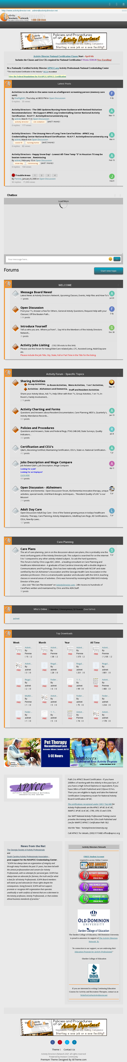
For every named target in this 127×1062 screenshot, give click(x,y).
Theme (56, 1048)
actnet (18, 118)
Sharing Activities (32, 380)
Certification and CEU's (36, 446)
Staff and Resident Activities (84, 389)
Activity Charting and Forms (40, 408)
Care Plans (27, 548)
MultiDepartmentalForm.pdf (28, 695)
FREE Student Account (94, 856)
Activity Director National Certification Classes (55, 56)
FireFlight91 (20, 98)
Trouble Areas (23, 175)
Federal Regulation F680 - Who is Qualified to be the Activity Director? (29, 711)
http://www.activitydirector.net (16, 10)
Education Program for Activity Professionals (93, 951)
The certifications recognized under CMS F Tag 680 (90, 803)
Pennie (18, 178)
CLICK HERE (25, 475)
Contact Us (69, 1048)
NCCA (45, 72)
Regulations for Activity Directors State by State (29, 679)
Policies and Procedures (37, 427)
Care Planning (65, 541)
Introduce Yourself (33, 326)
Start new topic (109, 270)
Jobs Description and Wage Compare (46, 461)
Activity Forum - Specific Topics (65, 373)
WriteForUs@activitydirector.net (93, 994)
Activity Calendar (80, 711)
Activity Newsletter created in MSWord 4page (29, 663)
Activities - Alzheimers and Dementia (45, 388)
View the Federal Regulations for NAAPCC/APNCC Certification (37, 76)
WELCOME (65, 284)
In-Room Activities (56, 384)
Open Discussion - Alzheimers (41, 487)
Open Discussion (57, 98)
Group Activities (34, 383)
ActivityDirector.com (65, 584)
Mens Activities (76, 384)
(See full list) (89, 608)
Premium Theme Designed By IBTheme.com (64, 1059)
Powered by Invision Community (63, 1056)
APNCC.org (53, 68)
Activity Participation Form (28, 646)
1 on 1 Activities (95, 384)
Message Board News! (36, 291)
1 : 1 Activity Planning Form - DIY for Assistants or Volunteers (54, 711)
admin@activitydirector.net (45, 10)
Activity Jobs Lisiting (34, 344)
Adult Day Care (31, 509)
